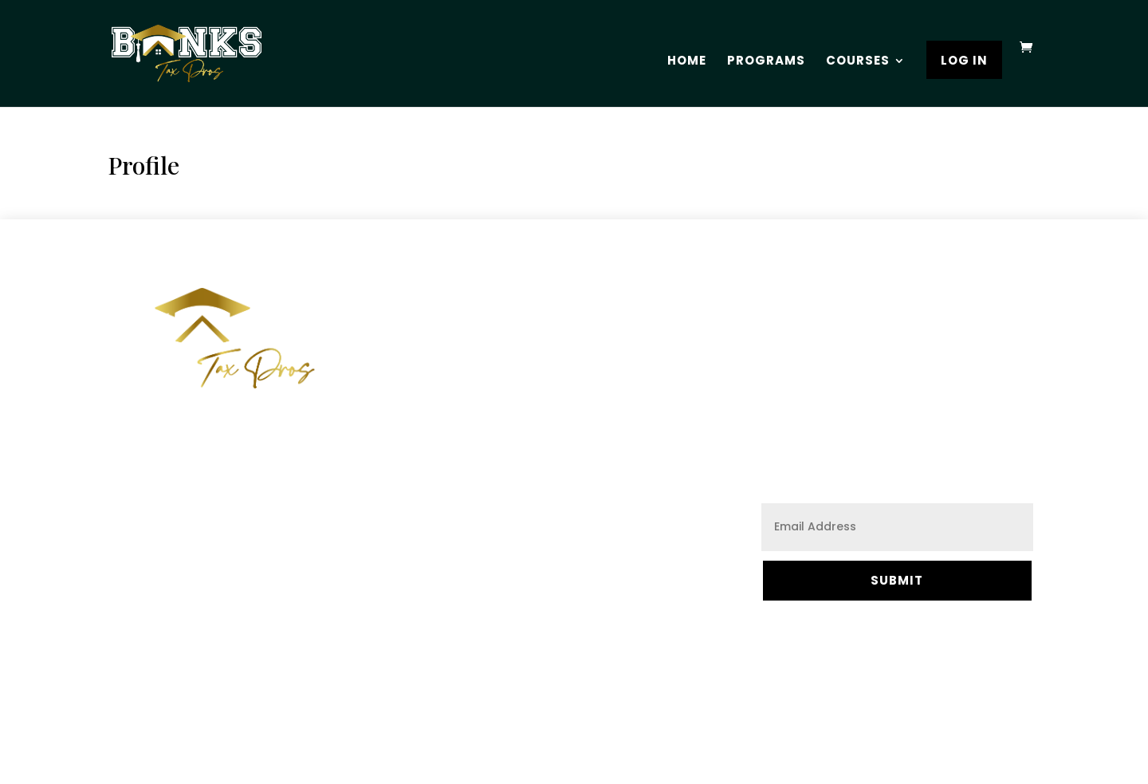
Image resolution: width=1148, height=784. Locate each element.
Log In (964, 62)
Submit (897, 580)
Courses (858, 62)
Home (686, 62)
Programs (766, 62)
